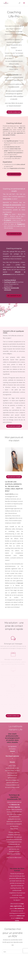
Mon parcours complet (14, 426)
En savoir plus (14, 174)
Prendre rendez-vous (14, 112)
